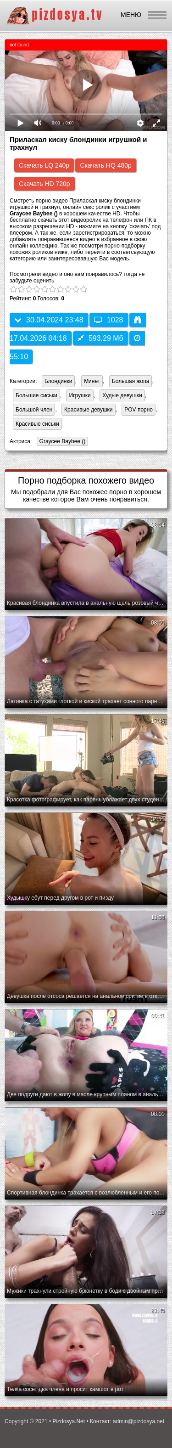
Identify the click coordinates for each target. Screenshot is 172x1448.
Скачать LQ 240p (44, 165)
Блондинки (58, 381)
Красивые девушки (88, 409)
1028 (108, 320)
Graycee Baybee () (61, 442)
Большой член (34, 409)
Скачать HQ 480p (105, 165)
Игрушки (79, 395)
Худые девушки (122, 395)
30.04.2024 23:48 (48, 320)
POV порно (138, 409)
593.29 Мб (100, 338)
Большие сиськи (36, 395)
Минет (92, 381)
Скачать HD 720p (44, 183)
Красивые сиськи (37, 424)
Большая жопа (131, 381)
